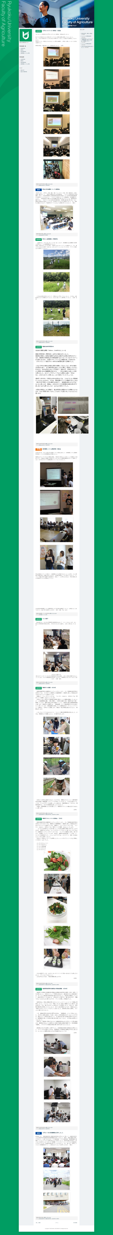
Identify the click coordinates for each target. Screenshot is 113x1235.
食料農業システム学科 (43, 614)
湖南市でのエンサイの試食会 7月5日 (52, 818)
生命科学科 (47, 185)
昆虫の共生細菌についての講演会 (51, 189)
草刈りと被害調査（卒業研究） (50, 239)
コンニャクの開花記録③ (86, 43)
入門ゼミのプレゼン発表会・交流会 (51, 30)
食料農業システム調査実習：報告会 (51, 449)
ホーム (57, 1222)
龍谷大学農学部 (24, 71)
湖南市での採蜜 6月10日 (49, 687)
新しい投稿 (38, 1222)
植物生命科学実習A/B (48, 346)
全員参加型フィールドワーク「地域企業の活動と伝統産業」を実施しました (87, 40)
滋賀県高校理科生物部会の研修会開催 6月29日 (54, 988)
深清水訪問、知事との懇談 (86, 33)
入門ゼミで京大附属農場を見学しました (52, 1132)
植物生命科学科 (42, 185)
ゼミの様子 (45, 618)
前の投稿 (75, 1222)
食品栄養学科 (23, 51)
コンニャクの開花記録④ (86, 36)
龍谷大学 (22, 70)
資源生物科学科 (42, 235)
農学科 (46, 235)
